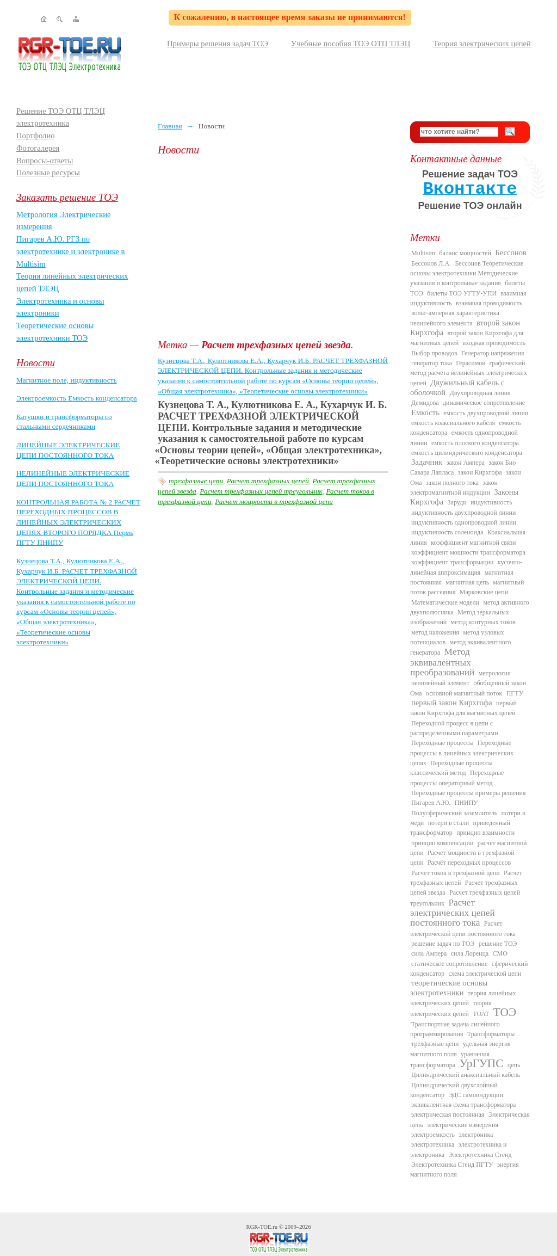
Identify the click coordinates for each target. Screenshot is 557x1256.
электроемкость (433, 1134)
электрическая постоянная (447, 1114)
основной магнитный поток (464, 693)
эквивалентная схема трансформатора (463, 1105)
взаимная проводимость (489, 303)
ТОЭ (504, 1012)
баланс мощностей (465, 253)
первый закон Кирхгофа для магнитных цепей (463, 708)
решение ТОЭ (498, 943)
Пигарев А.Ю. (430, 802)
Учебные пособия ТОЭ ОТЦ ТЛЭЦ (351, 43)
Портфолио (35, 135)
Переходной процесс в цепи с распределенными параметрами (454, 728)
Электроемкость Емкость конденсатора (76, 398)
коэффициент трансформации (452, 562)
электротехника (432, 1144)
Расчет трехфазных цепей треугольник (261, 491)
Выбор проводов (434, 353)
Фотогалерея (37, 148)
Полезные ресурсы (48, 172)
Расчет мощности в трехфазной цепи (274, 501)
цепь (514, 1065)
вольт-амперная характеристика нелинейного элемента (454, 318)
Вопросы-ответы (44, 160)
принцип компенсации (442, 843)
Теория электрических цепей (482, 43)
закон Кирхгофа (480, 472)
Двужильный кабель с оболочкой (457, 387)
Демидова (425, 403)
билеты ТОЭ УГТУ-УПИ (462, 293)
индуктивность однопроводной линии (463, 522)
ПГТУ (514, 693)
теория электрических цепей (451, 1008)
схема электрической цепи (484, 973)
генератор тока (431, 363)
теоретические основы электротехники (448, 987)
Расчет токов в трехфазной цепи (455, 873)
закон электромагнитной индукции (454, 487)
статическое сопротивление (449, 964)
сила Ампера (429, 953)
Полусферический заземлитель (454, 813)
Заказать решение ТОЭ (67, 197)
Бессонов (511, 252)
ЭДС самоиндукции (475, 1095)
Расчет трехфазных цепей (268, 481)
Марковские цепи (484, 592)
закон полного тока (452, 483)
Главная (170, 126)
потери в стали (448, 823)
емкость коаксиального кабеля (453, 423)
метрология (495, 673)
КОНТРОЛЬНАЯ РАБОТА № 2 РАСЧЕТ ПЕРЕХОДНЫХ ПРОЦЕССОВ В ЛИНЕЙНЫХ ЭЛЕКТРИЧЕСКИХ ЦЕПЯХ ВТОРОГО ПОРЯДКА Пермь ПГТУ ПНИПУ (78, 522)
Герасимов (470, 363)
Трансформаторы (491, 1034)
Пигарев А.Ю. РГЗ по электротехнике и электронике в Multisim (70, 251)
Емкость (425, 412)
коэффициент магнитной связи (473, 542)
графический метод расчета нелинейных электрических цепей (468, 373)
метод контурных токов (483, 622)
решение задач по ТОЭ (442, 943)
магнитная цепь (467, 582)
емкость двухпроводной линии (485, 413)
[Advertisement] (276, 247)
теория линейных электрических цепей (463, 998)
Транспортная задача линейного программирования (455, 1029)
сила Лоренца (469, 953)
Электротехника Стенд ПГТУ (452, 1164)
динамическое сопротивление (484, 403)
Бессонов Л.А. (431, 263)
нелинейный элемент (440, 683)
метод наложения (435, 632)
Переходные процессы (442, 743)
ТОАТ (481, 1014)
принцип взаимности (485, 832)
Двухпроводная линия (479, 393)
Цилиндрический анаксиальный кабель (465, 1075)
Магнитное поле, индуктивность (66, 380)
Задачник (426, 462)
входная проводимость (494, 343)
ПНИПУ (466, 802)
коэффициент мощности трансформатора (468, 552)
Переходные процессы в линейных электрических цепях (461, 753)
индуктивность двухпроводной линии (463, 512)
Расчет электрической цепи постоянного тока (463, 928)
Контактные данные (456, 158)
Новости (35, 362)
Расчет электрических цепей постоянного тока (452, 912)
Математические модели (445, 602)
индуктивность (491, 502)
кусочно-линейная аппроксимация (466, 567)
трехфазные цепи (196, 481)
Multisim (423, 253)
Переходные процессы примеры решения (468, 793)
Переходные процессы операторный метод (457, 777)
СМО (500, 953)
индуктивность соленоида (447, 532)
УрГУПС (482, 1063)
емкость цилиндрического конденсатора (466, 453)
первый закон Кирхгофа (451, 702)
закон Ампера (466, 462)
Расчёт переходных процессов (469, 862)
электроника (476, 1134)
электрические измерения (462, 1125)
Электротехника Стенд (479, 1155)
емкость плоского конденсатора (475, 443)
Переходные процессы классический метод (451, 768)
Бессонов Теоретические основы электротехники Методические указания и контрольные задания (466, 273)
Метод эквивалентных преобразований (442, 662)
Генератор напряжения (492, 353)
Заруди (457, 502)
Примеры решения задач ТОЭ (217, 43)
